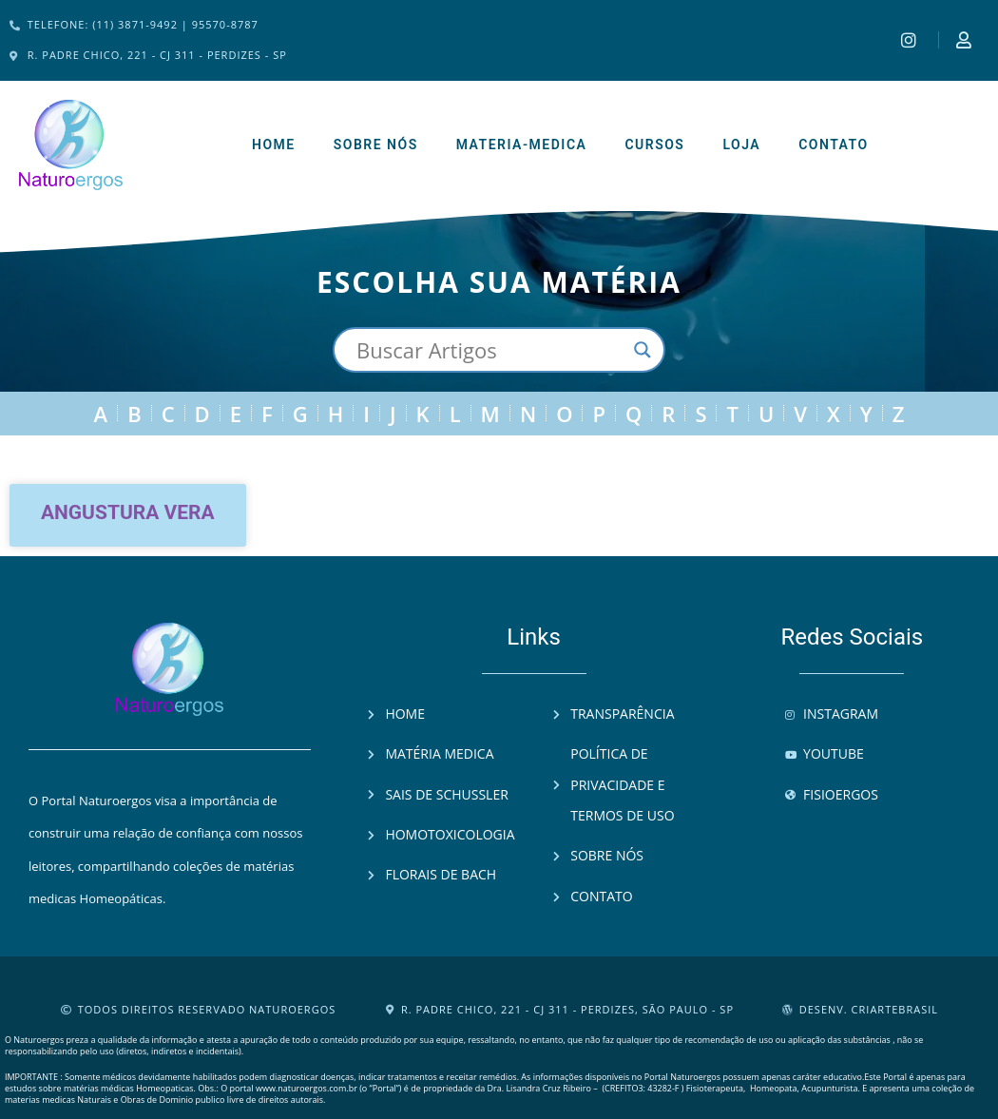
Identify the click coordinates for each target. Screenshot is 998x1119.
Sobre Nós (376, 144)
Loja (741, 144)
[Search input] (490, 350)
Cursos (654, 144)
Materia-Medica (521, 144)
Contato (833, 144)
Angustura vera (128, 512)
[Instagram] (910, 39)
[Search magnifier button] (642, 350)
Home (274, 144)
